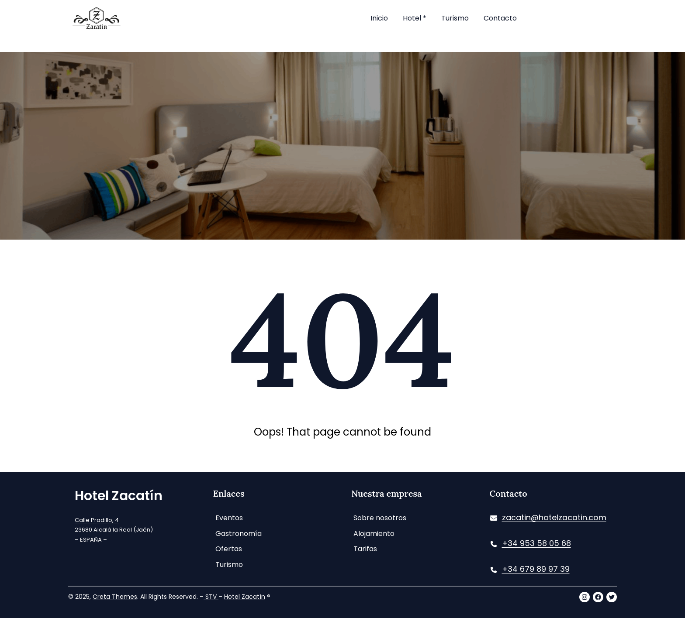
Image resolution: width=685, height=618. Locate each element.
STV (211, 596)
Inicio (379, 18)
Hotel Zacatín (119, 496)
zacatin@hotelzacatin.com (554, 517)
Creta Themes (115, 596)
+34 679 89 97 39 (536, 568)
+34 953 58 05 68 (536, 543)
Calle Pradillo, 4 (97, 520)
